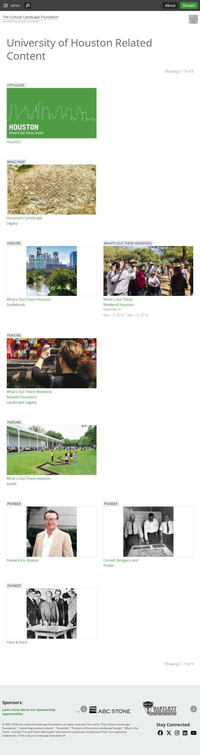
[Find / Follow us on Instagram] (177, 733)
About (170, 5)
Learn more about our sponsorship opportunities (28, 712)
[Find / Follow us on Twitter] (168, 733)
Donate (189, 5)
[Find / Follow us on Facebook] (160, 733)
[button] (27, 5)
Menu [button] (15, 6)
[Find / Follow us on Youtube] (193, 733)
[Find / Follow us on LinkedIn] (185, 733)
